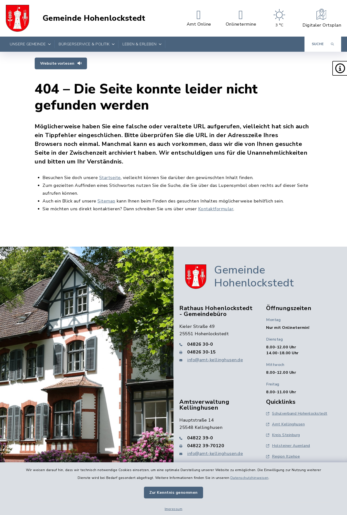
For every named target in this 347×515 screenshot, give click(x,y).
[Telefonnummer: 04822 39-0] (216, 438)
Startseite (110, 178)
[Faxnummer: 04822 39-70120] (216, 446)
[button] (339, 68)
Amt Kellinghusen (285, 424)
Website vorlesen (61, 63)
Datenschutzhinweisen (249, 477)
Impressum (174, 509)
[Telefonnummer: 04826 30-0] (216, 344)
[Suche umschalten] (322, 44)
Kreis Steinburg (283, 435)
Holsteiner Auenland (288, 445)
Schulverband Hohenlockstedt (296, 413)
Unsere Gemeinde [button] (30, 44)
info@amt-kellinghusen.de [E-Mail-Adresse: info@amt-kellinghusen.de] (215, 360)
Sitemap (106, 201)
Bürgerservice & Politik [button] (87, 44)
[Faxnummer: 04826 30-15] (216, 352)
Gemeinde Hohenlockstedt (94, 18)
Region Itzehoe (283, 456)
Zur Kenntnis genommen (173, 492)
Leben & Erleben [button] (142, 44)
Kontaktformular (216, 209)
